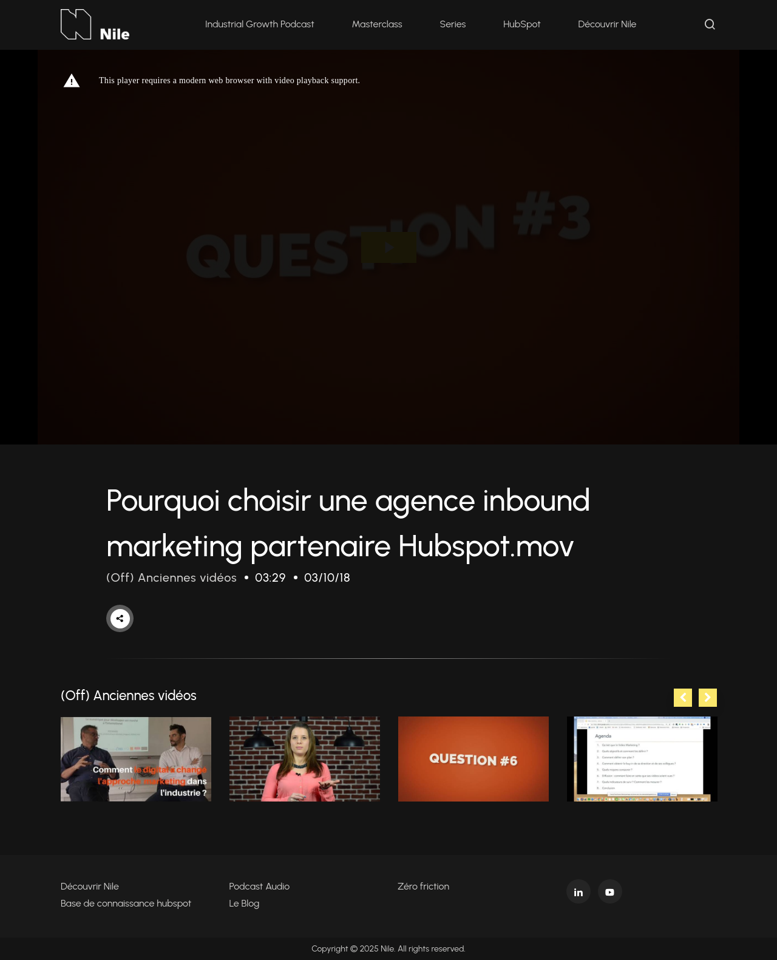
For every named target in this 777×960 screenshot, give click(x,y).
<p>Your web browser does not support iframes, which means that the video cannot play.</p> (388, 247)
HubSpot (521, 24)
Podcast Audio (259, 886)
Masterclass (377, 24)
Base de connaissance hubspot (126, 903)
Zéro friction (423, 886)
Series (453, 24)
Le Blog (244, 903)
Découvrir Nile (608, 24)
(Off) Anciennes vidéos (171, 577)
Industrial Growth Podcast (259, 24)
